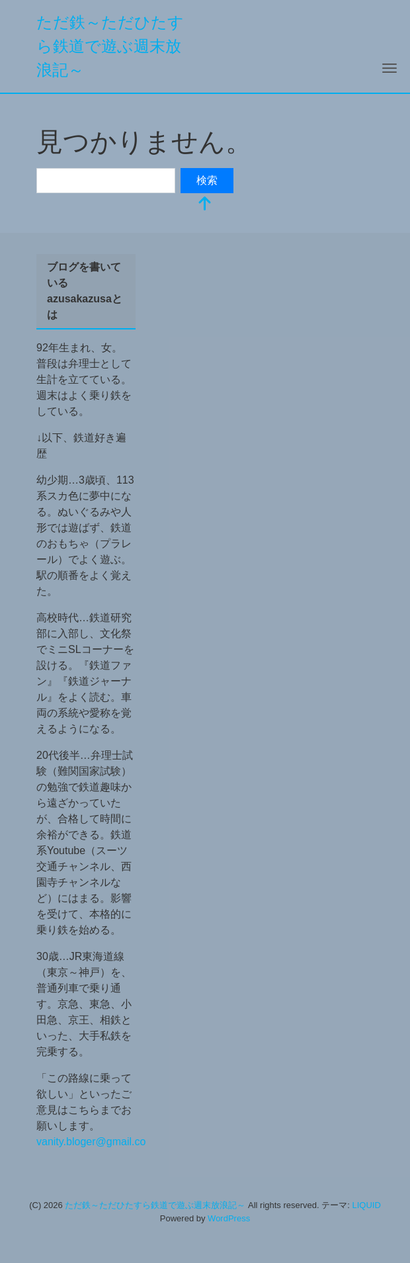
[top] (205, 205)
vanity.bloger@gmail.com (95, 1141)
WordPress (229, 1218)
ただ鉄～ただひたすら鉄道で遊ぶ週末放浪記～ (110, 46)
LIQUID (366, 1205)
